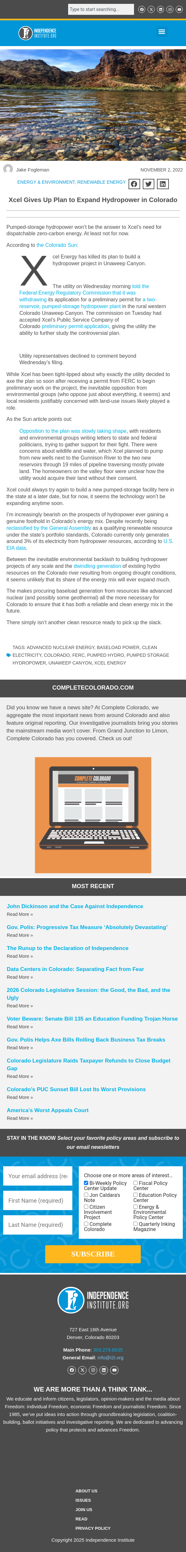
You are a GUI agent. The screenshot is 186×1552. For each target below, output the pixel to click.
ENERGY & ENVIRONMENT (46, 182)
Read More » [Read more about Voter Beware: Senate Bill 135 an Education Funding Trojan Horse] (20, 1026)
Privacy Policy (93, 1528)
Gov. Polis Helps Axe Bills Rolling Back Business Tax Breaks (86, 1040)
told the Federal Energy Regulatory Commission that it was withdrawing (84, 293)
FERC (78, 655)
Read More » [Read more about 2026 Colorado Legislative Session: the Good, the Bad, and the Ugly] (20, 1005)
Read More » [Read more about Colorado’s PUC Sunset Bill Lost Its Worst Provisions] (20, 1097)
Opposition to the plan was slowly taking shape (73, 431)
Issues (83, 1500)
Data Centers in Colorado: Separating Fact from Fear (75, 969)
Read (82, 1519)
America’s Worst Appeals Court (48, 1110)
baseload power (118, 647)
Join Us (84, 1509)
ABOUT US (87, 1491)
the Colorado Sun (56, 245)
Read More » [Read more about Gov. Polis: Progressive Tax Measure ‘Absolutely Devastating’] (20, 935)
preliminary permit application (75, 326)
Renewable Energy (101, 182)
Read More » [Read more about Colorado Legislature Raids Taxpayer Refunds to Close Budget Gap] (20, 1076)
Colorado (57, 655)
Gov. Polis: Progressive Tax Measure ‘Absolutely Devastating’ (87, 927)
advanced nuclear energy (60, 647)
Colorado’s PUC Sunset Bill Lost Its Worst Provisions (76, 1089)
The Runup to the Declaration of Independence (68, 948)
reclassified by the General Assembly (48, 528)
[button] (162, 31)
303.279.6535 (108, 1350)
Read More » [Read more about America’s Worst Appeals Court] (20, 1118)
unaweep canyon (70, 662)
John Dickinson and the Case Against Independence (75, 906)
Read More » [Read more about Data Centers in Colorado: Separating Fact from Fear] (20, 977)
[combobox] (101, 9)
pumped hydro (105, 655)
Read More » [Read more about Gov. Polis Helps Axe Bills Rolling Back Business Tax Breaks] (20, 1047)
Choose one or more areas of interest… (128, 1175)
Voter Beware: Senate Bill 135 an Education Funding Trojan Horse (92, 1019)
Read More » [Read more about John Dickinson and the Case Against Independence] (20, 914)
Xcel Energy (110, 662)
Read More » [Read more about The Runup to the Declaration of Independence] (20, 956)
